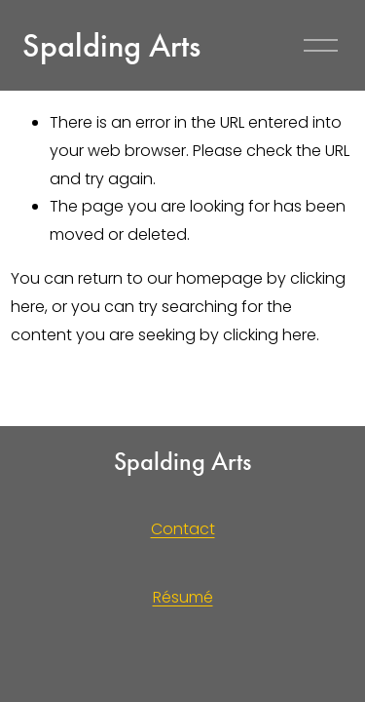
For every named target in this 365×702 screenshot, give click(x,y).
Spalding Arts (111, 45)
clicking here (269, 335)
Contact (183, 529)
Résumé (183, 597)
